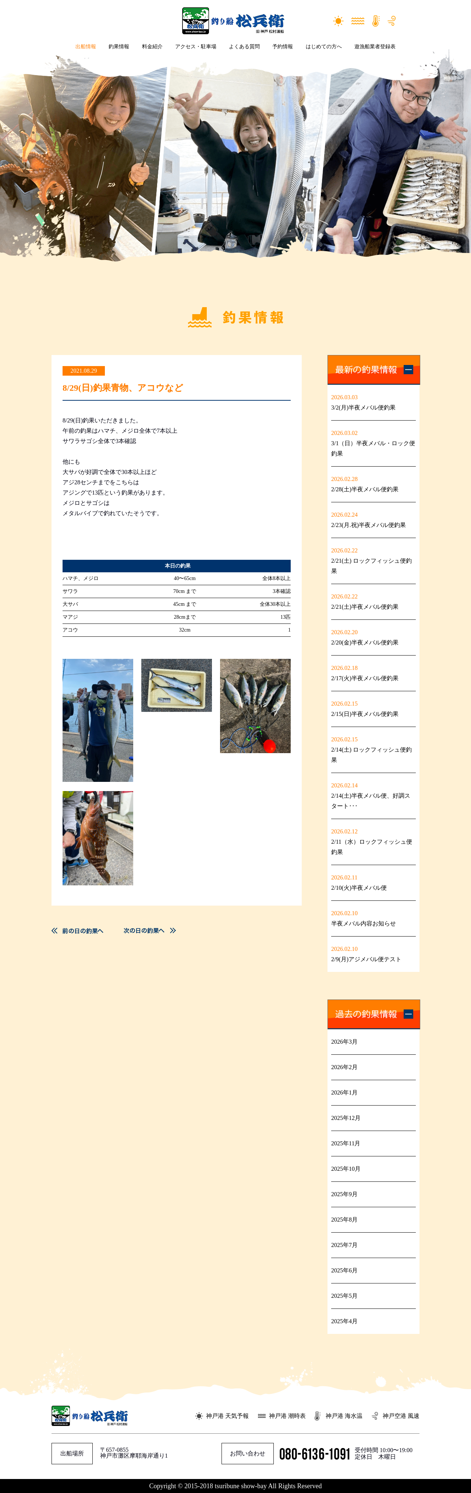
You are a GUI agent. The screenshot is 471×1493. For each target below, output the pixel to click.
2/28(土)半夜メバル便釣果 (365, 489)
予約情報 (282, 46)
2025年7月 (344, 1245)
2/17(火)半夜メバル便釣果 (365, 678)
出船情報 (85, 46)
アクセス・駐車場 (195, 46)
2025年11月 (345, 1143)
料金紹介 (152, 46)
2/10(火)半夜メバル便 (362, 888)
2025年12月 (346, 1118)
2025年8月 (344, 1219)
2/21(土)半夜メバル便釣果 (365, 607)
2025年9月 (344, 1194)
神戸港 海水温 (344, 1416)
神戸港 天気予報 (227, 1416)
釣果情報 (119, 46)
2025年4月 (344, 1321)
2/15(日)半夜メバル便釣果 (365, 714)
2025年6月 (344, 1270)
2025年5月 (344, 1296)
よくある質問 (244, 46)
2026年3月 (344, 1042)
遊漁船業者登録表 (375, 46)
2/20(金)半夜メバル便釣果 (365, 642)
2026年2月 (344, 1067)
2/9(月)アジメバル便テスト (366, 959)
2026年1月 (344, 1092)
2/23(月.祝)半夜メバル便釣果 (368, 525)
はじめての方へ (324, 46)
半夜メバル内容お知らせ (363, 923)
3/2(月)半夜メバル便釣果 (363, 407)
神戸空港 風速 (401, 1416)
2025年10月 (346, 1169)
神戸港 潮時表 (287, 1416)
